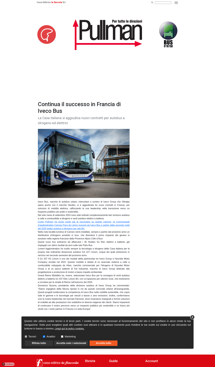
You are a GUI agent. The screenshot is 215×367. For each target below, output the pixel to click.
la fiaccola (56, 2)
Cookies (8, 364)
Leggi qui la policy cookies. (69, 328)
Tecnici (32, 336)
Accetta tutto (103, 343)
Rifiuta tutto (39, 343)
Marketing (70, 336)
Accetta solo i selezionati (71, 343)
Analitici (51, 336)
